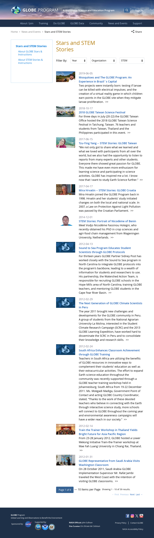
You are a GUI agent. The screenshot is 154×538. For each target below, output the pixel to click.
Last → (139, 494)
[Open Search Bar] (127, 10)
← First (115, 494)
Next (132, 494)
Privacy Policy (120, 523)
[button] (137, 32)
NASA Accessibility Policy (132, 529)
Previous (124, 494)
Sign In (139, 10)
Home (14, 31)
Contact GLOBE (136, 523)
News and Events (31, 31)
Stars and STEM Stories (31, 46)
